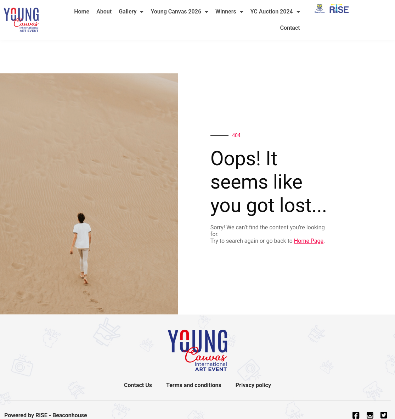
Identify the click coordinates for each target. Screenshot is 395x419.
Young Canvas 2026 (179, 11)
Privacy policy (253, 385)
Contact (290, 27)
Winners (229, 11)
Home (81, 11)
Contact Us (138, 385)
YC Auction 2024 (275, 11)
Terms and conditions (193, 385)
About (104, 11)
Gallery (131, 11)
